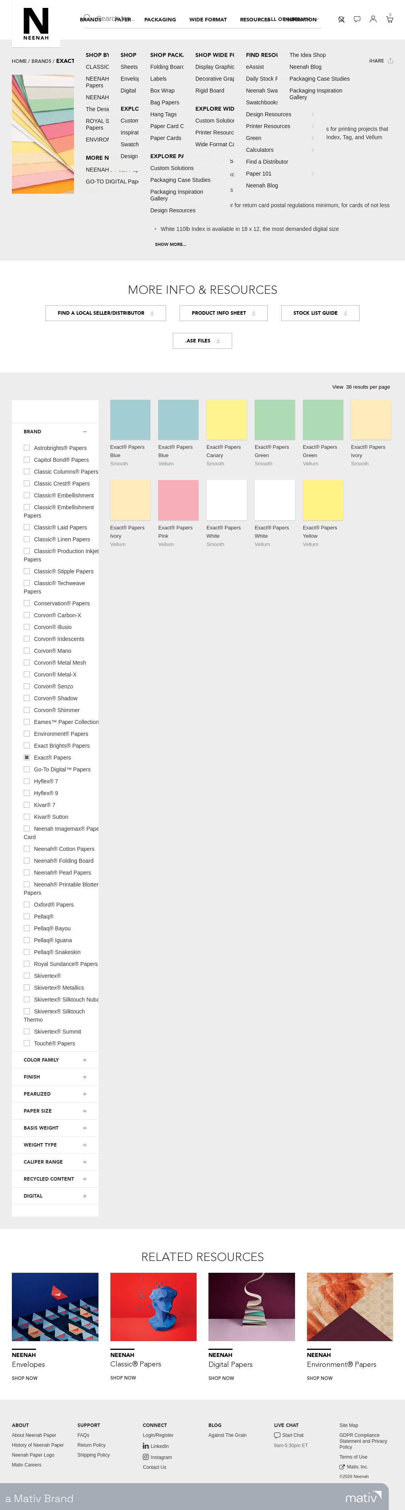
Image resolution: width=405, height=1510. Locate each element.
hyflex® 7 (41, 780)
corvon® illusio (48, 626)
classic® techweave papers (54, 587)
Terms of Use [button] (353, 1457)
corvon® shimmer (51, 709)
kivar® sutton (46, 816)
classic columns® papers (61, 471)
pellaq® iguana (48, 939)
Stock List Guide (320, 313)
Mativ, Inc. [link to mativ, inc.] (353, 1467)
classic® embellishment (59, 495)
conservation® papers (57, 603)
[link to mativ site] (363, 1496)
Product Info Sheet (223, 313)
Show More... (170, 244)
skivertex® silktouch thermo (54, 1015)
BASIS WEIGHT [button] (41, 1128)
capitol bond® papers (56, 459)
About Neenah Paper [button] (34, 1435)
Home (19, 61)
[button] (36, 23)
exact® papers (47, 757)
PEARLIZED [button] (37, 1094)
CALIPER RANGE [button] (43, 1162)
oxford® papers (49, 904)
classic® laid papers (55, 527)
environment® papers (56, 733)
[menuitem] (90, 20)
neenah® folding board (58, 860)
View (337, 387)
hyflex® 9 (41, 792)
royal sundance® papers (61, 963)
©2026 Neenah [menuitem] (354, 1476)
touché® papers (49, 1043)
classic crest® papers (57, 483)
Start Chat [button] (289, 1436)
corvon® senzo (48, 686)
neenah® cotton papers (59, 848)
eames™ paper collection (61, 721)
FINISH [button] (32, 1077)
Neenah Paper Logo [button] (33, 1455)
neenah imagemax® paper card (62, 832)
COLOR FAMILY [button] (41, 1060)
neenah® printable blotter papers (61, 888)
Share (380, 61)
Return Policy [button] (92, 1445)
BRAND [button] (32, 432)
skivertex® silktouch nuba (62, 999)
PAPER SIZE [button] (38, 1111)
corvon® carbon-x (52, 614)
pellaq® (38, 916)
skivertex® (42, 975)
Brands (41, 61)
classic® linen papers (57, 538)
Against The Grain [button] (227, 1435)
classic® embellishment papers (59, 511)
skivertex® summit (52, 1031)
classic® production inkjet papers (61, 555)
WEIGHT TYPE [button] (40, 1145)
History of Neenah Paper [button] (38, 1445)
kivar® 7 (39, 804)
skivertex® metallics (54, 987)
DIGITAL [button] (33, 1196)
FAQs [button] (83, 1435)
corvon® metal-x (50, 674)
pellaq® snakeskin (52, 951)
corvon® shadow (51, 697)
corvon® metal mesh (55, 662)
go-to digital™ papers (57, 769)
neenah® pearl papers (57, 872)
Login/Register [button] (158, 1435)
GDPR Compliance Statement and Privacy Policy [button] (363, 1441)
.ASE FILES (202, 341)
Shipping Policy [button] (94, 1455)
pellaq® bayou (47, 928)
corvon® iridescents (54, 638)
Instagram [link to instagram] (157, 1457)
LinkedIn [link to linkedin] (155, 1446)
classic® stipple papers (58, 571)
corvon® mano (47, 650)
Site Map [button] (348, 1425)
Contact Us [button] (154, 1467)
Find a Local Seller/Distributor (106, 313)
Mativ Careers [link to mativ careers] (27, 1465)
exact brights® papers (57, 745)
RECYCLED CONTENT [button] (49, 1179)
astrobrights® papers (55, 447)
